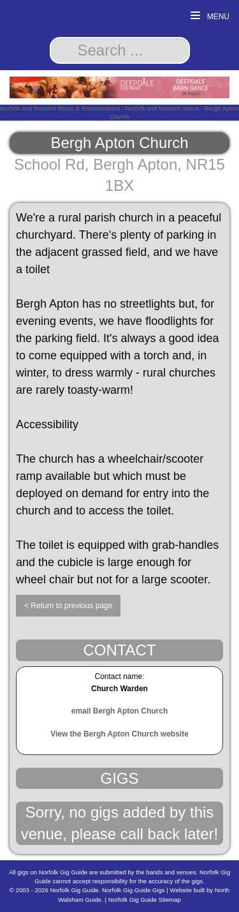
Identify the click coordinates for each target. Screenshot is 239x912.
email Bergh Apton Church (119, 710)
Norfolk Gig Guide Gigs (133, 889)
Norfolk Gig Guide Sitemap (144, 899)
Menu (210, 16)
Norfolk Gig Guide (74, 889)
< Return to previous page (68, 605)
